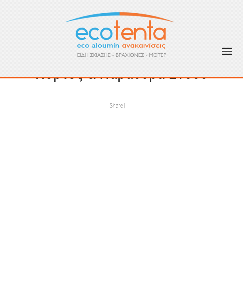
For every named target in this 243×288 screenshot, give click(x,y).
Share (116, 105)
